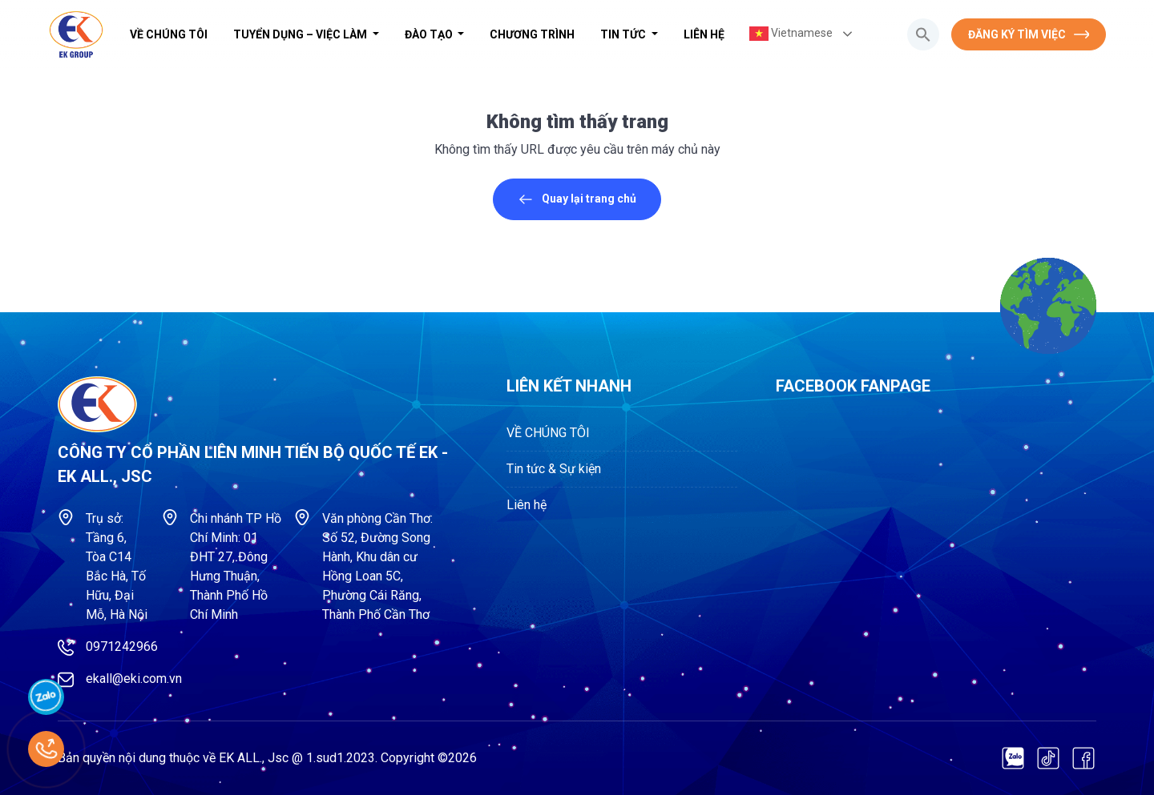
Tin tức (624, 34)
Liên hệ (704, 34)
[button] (923, 34)
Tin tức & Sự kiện (553, 468)
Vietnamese (791, 33)
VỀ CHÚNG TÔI (169, 34)
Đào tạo (430, 34)
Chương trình (532, 34)
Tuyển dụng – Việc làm (301, 34)
